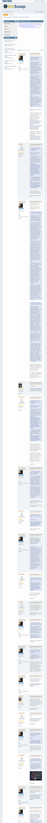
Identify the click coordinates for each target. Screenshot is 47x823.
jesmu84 (21, 144)
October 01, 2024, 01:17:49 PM (34, 575)
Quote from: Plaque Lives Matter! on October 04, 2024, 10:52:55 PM (35, 734)
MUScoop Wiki (7, 34)
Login (22, 27)
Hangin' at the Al (7, 23)
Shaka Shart (21, 397)
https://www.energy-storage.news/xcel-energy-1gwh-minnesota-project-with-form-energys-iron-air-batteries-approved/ (36, 122)
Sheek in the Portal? (8, 40)
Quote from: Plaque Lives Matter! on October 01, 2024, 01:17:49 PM (35, 651)
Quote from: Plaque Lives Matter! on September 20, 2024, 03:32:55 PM (35, 472)
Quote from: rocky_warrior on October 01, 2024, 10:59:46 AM (36, 579)
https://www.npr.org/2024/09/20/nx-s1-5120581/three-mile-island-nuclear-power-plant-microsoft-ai (36, 389)
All (29, 50)
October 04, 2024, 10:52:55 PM (34, 714)
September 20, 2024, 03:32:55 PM (35, 398)
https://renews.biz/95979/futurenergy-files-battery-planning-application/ (36, 684)
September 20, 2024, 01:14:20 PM (35, 202)
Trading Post (6, 29)
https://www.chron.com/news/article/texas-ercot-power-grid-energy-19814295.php (36, 719)
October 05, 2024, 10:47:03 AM (34, 730)
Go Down (19, 50)
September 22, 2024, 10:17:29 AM (35, 512)
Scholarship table (7, 31)
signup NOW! (38, 27)
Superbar (6, 26)
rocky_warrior (22, 53)
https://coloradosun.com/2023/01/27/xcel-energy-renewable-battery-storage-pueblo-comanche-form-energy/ (36, 172)
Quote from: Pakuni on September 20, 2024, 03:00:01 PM (36, 516)
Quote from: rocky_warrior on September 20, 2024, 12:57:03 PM (35, 149)
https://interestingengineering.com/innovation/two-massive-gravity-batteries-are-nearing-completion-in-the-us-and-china (36, 185)
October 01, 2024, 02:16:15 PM (34, 697)
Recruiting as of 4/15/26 (9, 60)
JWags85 (21, 602)
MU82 (14, 40)
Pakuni (20, 382)
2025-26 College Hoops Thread (10, 55)
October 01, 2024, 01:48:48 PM (34, 647)
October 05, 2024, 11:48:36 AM (34, 756)
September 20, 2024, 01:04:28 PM (35, 145)
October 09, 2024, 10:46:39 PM (34, 788)
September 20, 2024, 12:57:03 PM (35, 54)
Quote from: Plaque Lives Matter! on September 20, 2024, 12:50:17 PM (35, 58)
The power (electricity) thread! (35, 53)
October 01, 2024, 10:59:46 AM (34, 535)
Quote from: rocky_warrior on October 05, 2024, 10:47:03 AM (36, 760)
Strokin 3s (21, 511)
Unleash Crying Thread (9, 66)
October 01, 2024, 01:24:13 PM (34, 603)
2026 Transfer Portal (8, 44)
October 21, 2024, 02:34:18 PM (34, 808)
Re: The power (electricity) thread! (36, 144)
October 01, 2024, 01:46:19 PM (34, 620)
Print (42, 50)
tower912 (21, 696)
